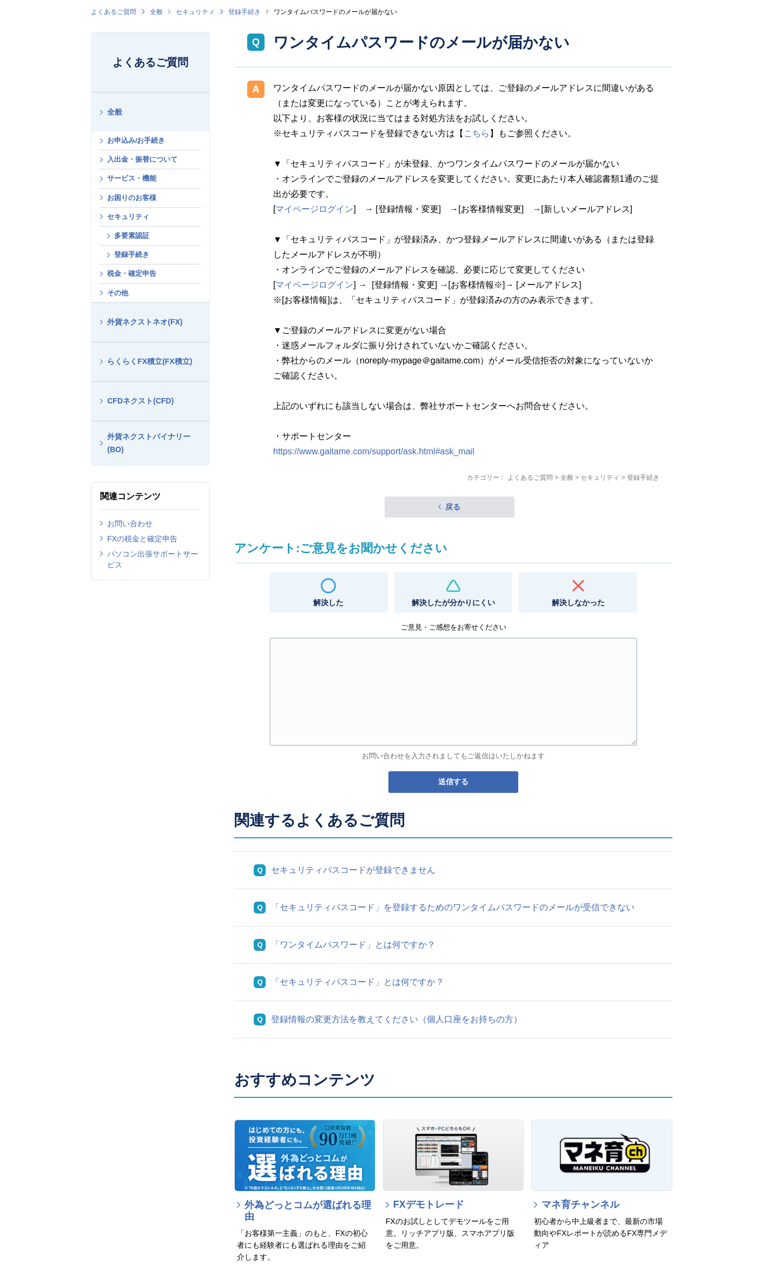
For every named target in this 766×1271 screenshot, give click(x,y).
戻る (452, 506)
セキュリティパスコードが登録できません (353, 870)
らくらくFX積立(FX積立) (149, 361)
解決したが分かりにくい (453, 602)
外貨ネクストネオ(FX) (144, 321)
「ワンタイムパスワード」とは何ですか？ (353, 944)
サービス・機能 (131, 178)
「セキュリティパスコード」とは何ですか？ (357, 982)
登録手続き (244, 12)
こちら (477, 133)
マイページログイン (314, 209)
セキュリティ (195, 12)
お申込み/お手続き (136, 140)
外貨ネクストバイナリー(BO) (148, 443)
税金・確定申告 (131, 273)
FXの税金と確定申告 (142, 538)
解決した (328, 602)
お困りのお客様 (131, 198)
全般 (156, 12)
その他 (117, 293)
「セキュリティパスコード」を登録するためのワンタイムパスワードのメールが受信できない (453, 907)
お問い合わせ (130, 523)
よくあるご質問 (113, 12)
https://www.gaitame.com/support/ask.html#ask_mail (373, 451)
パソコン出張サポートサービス (152, 559)
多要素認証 (131, 235)
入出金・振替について (142, 159)
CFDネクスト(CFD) (140, 400)
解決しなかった (578, 602)
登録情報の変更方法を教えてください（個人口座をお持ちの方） (396, 1019)
